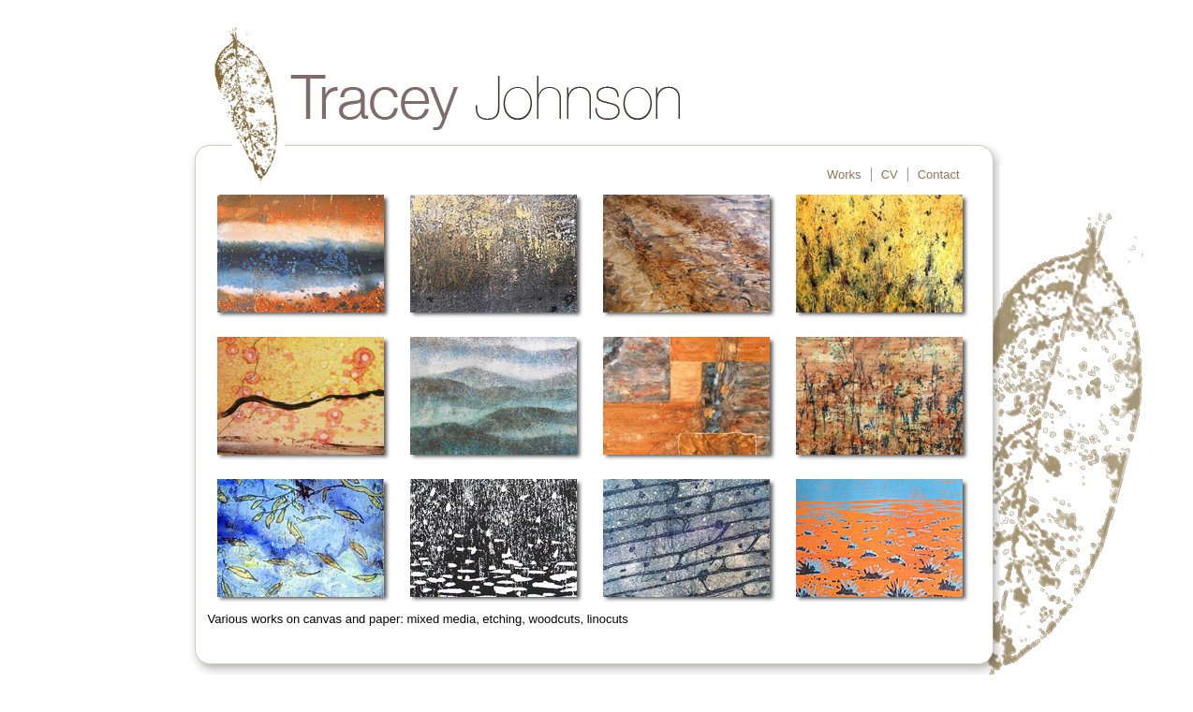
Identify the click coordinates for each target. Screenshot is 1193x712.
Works (844, 174)
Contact (939, 174)
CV (889, 174)
